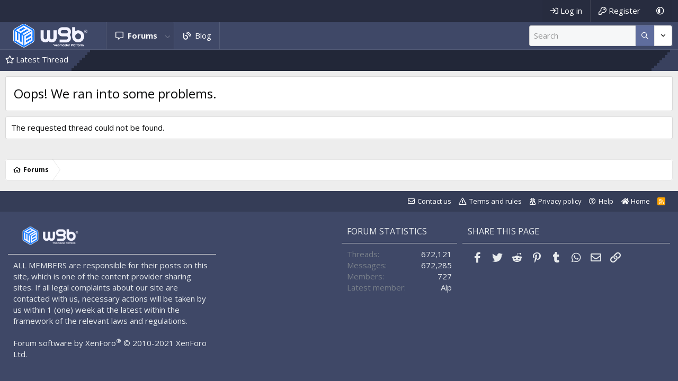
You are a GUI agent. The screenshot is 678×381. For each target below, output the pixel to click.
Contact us (434, 201)
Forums (142, 35)
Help (606, 201)
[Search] (582, 35)
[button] (168, 35)
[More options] (645, 35)
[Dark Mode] (660, 11)
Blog (203, 35)
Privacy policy (560, 201)
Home (635, 201)
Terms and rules (495, 201)
